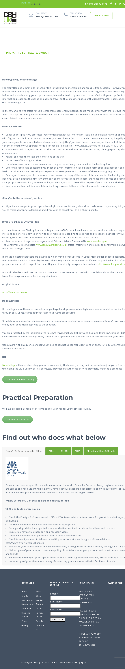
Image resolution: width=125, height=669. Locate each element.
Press (24, 621)
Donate (39, 621)
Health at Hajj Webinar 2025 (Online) (86, 595)
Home (24, 591)
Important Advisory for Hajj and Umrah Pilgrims (90, 638)
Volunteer (26, 608)
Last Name (56, 609)
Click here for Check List (18, 419)
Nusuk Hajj (8, 365)
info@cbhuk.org (96, 3)
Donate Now (101, 15)
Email (54, 593)
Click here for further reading (20, 379)
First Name (56, 601)
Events (24, 596)
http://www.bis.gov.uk (14, 292)
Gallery (24, 625)
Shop (38, 596)
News (38, 591)
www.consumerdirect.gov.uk (51, 244)
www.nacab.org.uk (97, 241)
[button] (36, 4)
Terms (39, 608)
